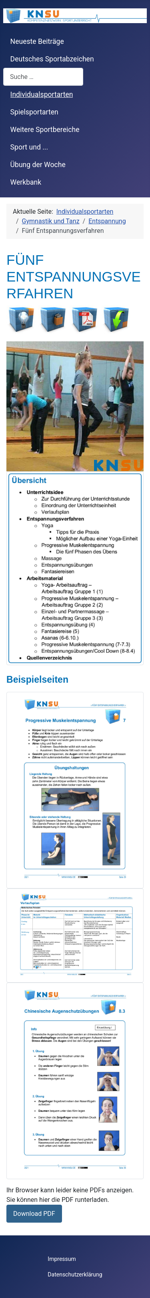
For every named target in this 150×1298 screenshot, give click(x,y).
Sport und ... (29, 147)
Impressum (62, 1259)
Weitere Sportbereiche (45, 130)
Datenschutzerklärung (75, 1274)
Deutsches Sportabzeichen (52, 59)
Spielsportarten (34, 112)
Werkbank (26, 182)
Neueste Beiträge (37, 41)
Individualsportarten (41, 94)
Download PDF (34, 1213)
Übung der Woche (38, 165)
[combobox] (43, 77)
